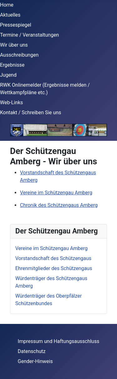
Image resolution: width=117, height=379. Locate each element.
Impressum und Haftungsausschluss (58, 341)
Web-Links (11, 102)
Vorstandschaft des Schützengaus (53, 258)
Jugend (8, 75)
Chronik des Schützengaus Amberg (59, 205)
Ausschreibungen (19, 55)
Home (6, 5)
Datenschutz (32, 351)
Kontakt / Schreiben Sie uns (30, 112)
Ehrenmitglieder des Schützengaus (53, 268)
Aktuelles (10, 15)
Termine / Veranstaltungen (29, 35)
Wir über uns (14, 45)
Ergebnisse (12, 65)
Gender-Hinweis (35, 361)
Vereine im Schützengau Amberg (56, 193)
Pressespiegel (15, 25)
